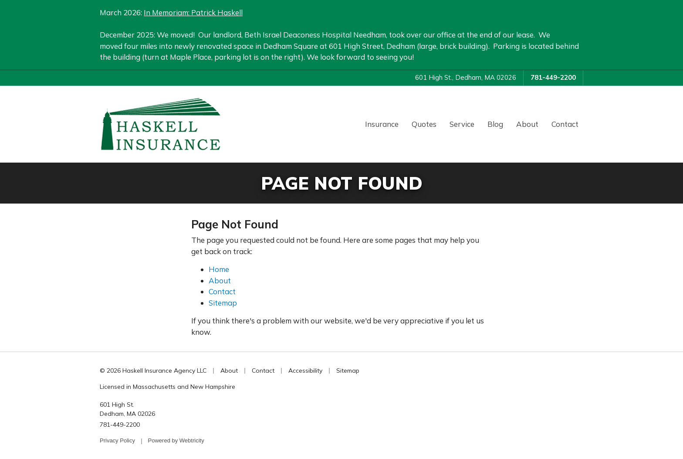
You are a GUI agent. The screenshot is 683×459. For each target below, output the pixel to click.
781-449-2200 (553, 77)
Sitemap (223, 302)
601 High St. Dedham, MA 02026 (127, 409)
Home (219, 269)
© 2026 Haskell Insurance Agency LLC (153, 370)
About (527, 124)
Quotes (424, 124)
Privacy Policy (117, 440)
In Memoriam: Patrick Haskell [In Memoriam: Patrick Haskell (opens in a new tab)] (193, 12)
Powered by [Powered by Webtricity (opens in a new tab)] (176, 440)
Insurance (382, 124)
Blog (495, 124)
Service (462, 124)
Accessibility (305, 370)
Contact (564, 124)
